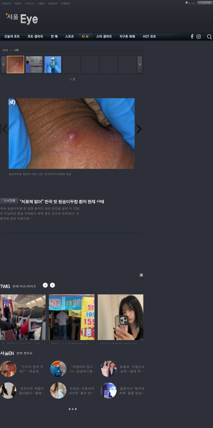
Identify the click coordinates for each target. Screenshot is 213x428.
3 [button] (76, 409)
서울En (41, 3)
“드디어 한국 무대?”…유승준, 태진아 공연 (31, 371)
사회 (16, 50)
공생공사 (53, 3)
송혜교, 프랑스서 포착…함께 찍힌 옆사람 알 (132, 371)
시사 (5, 50)
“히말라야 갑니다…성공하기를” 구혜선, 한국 (82, 371)
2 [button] (73, 409)
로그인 (191, 3)
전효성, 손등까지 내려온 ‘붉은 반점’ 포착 (82, 393)
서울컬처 (65, 3)
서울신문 (6, 3)
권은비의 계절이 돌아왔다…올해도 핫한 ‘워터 (32, 393)
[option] (23, 316)
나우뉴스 (29, 3)
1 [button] (70, 409)
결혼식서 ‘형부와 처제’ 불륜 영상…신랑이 (132, 393)
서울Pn (18, 3)
